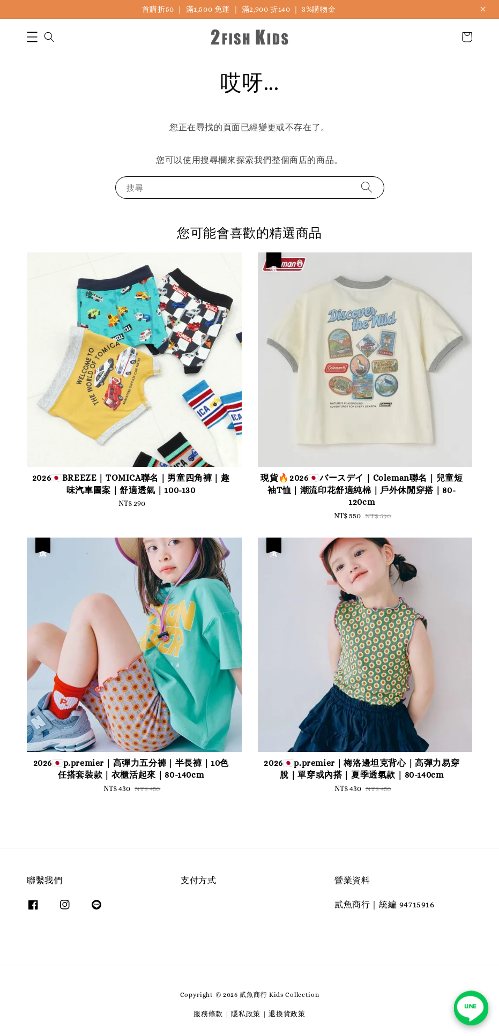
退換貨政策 (287, 1014)
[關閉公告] (483, 9)
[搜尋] (366, 187)
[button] (32, 37)
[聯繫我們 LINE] (471, 1008)
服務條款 (208, 1014)
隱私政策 (245, 1014)
